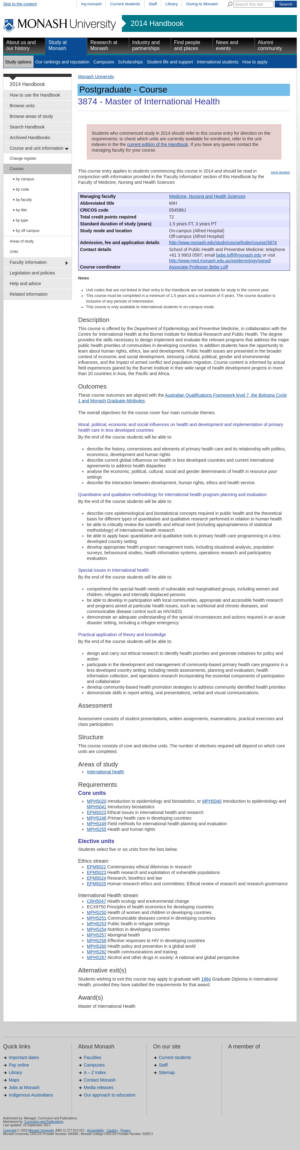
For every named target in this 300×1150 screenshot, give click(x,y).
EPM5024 (96, 878)
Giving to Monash (202, 4)
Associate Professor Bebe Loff (198, 266)
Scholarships (130, 61)
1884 (206, 979)
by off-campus (27, 230)
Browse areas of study (31, 116)
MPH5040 (212, 801)
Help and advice (25, 283)
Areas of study (22, 241)
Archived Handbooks (30, 137)
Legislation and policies (32, 272)
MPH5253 (96, 923)
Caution (112, 1130)
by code (22, 189)
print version (280, 172)
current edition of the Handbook (157, 144)
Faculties (92, 1057)
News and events (227, 45)
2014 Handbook (157, 23)
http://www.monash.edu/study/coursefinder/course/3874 (223, 242)
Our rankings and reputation (62, 61)
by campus (25, 179)
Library (171, 4)
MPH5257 (96, 934)
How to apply (255, 61)
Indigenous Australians (31, 1094)
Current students (125, 4)
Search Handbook (27, 126)
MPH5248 (96, 818)
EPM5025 (96, 883)
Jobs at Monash (24, 1087)
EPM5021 (96, 866)
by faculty (24, 200)
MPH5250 (96, 912)
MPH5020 (96, 801)
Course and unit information (36, 148)
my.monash (91, 4)
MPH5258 (96, 940)
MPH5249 (96, 823)
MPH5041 (96, 806)
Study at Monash (57, 45)
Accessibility (95, 1130)
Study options (18, 61)
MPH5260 (96, 946)
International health (105, 771)
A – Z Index (95, 1072)
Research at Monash (103, 45)
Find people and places (187, 45)
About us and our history (21, 45)
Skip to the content (20, 4)
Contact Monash (100, 1079)
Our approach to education (110, 1094)
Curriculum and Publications (43, 1121)
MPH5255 (96, 829)
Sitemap (167, 1072)
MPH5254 (96, 929)
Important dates (24, 1057)
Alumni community (270, 45)
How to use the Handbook (35, 95)
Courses (17, 169)
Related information (29, 294)
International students (217, 61)
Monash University (96, 76)
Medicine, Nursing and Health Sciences (207, 196)
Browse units (22, 105)
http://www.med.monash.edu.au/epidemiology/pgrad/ (220, 260)
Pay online (19, 1064)
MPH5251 (96, 918)
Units (14, 251)
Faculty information (28, 262)
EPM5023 (96, 812)
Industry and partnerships (146, 45)
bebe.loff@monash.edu (239, 255)
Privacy (125, 1130)
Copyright (10, 1130)
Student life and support (170, 61)
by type (22, 220)
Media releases (98, 1087)
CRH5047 (96, 901)
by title (21, 210)
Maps (14, 1079)
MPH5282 (96, 951)
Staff (153, 4)
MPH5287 (96, 957)
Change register (23, 158)
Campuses (103, 61)
